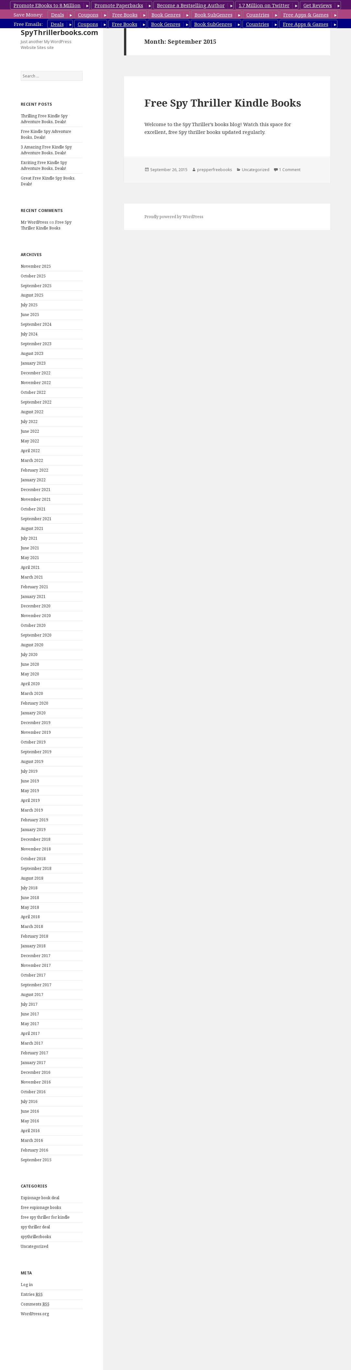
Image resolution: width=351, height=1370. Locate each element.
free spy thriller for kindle (45, 1217)
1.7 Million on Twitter (264, 5)
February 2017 (34, 1053)
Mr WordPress (34, 222)
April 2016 (30, 1130)
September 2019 (36, 752)
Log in (27, 1284)
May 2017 (30, 1023)
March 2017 (32, 1043)
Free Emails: (28, 24)
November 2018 (36, 849)
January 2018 (33, 946)
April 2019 (30, 800)
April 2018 (30, 916)
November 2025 (36, 266)
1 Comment (289, 169)
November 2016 (36, 1082)
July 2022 (29, 421)
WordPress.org (35, 1314)
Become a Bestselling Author (191, 5)
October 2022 (33, 392)
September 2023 (36, 343)
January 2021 (33, 596)
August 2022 (32, 412)
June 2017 (30, 1014)
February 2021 (34, 587)
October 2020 (33, 625)
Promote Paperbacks (119, 5)
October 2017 (33, 975)
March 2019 (32, 810)
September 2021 (36, 518)
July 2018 (29, 888)
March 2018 (32, 926)
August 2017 (32, 994)
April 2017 (30, 1033)
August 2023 (32, 353)
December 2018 (36, 839)
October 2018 (33, 858)
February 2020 (34, 703)
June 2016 (30, 1111)
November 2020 (36, 615)
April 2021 (30, 567)
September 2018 (36, 868)
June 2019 (30, 781)
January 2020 (33, 713)
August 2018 (32, 878)
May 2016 (30, 1121)
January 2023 (33, 363)
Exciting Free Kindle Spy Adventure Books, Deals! (44, 165)
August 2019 (32, 761)
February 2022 (34, 470)
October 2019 (33, 742)
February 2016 (34, 1150)
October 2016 (33, 1092)
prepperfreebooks (214, 169)
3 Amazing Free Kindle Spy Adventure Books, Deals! (46, 150)
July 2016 (29, 1101)
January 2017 (33, 1062)
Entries (32, 1294)
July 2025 (29, 305)
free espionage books (41, 1207)
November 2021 (36, 499)
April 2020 (30, 683)
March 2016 (32, 1140)
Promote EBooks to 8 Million (47, 5)
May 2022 (30, 441)
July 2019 (29, 771)
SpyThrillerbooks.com (59, 32)
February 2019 (34, 820)
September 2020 (36, 635)
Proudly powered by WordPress (173, 216)
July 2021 (29, 538)
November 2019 (36, 732)
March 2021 (32, 577)
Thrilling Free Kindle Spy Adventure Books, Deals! (44, 118)
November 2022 (36, 382)
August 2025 (32, 295)
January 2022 (33, 480)
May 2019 (30, 790)
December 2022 (36, 373)
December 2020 (36, 606)
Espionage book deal (40, 1197)
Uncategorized (34, 1246)
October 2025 (33, 276)
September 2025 (36, 285)
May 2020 (30, 674)
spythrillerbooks (36, 1236)
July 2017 (29, 1004)
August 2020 (32, 645)
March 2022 (32, 460)
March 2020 (32, 693)
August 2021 (32, 528)
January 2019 (33, 829)
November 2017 (36, 965)
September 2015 (36, 1160)
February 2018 (34, 936)
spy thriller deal (35, 1227)
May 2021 (30, 557)
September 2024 (36, 324)
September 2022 (36, 402)
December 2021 (36, 489)
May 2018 (30, 907)
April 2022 (30, 450)
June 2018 (30, 897)
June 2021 (30, 548)
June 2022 (30, 431)
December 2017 (36, 955)
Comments (35, 1304)
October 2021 (33, 509)
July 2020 (29, 654)
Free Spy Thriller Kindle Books (46, 225)
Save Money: (28, 14)
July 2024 (29, 334)
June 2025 (30, 314)
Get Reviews (317, 5)
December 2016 (36, 1072)
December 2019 (36, 722)
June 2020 (30, 664)
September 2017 (36, 985)
